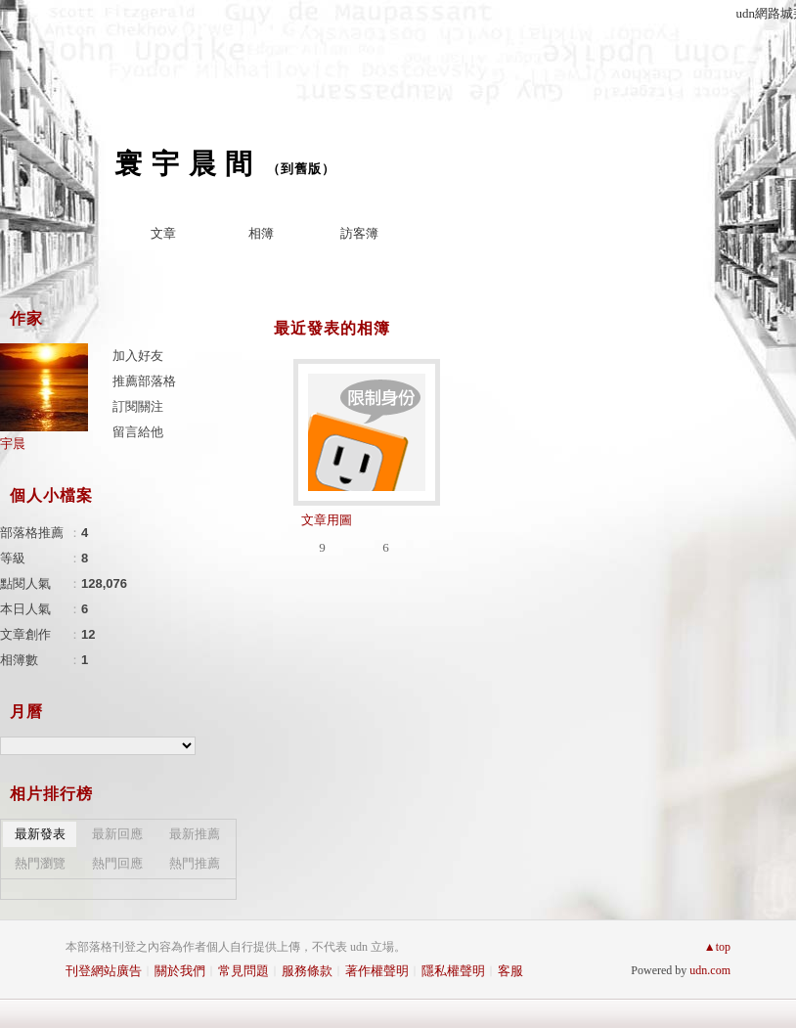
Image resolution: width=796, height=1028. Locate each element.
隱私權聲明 (453, 970)
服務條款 (307, 970)
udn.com (709, 970)
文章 (163, 233)
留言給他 (137, 432)
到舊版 (301, 168)
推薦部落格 (144, 381)
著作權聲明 (377, 970)
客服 (510, 970)
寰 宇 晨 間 (183, 164)
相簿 (261, 233)
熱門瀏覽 (40, 863)
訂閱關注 (137, 406)
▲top (717, 947)
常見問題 (243, 970)
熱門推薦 (194, 863)
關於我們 (180, 970)
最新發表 (40, 834)
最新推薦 (194, 834)
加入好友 (137, 355)
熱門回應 (117, 863)
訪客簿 (359, 233)
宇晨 (12, 443)
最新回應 (117, 834)
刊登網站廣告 (104, 970)
